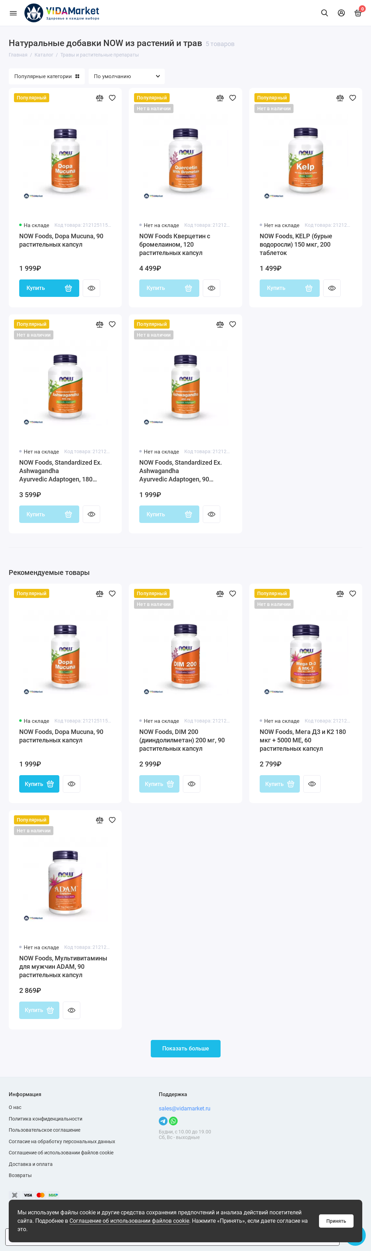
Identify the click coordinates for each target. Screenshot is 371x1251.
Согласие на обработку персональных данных (62, 1141)
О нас (15, 1107)
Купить (49, 288)
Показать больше (185, 1049)
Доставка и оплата (31, 1164)
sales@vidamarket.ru (184, 1108)
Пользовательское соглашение (44, 1130)
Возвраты (20, 1175)
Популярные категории (46, 76)
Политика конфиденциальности (45, 1119)
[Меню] (13, 13)
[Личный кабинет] (341, 13)
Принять (336, 1221)
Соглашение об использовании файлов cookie (129, 1221)
